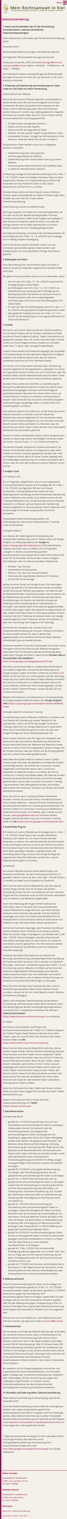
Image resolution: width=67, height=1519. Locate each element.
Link (62, 673)
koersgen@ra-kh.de (52, 62)
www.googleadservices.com (25, 815)
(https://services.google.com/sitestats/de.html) (40, 821)
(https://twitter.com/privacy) (17, 1106)
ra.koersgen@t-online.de (18, 1481)
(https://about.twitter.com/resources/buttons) (25, 1042)
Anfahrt (15, 1516)
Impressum (6, 1511)
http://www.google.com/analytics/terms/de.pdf (25, 1448)
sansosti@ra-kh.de (16, 65)
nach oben (23, 1516)
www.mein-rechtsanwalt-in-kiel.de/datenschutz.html (34, 1422)
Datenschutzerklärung (21, 1511)
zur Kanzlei (6, 1516)
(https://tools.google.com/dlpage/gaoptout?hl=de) (27, 661)
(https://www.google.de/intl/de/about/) (22, 545)
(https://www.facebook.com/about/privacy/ (24, 1016)
